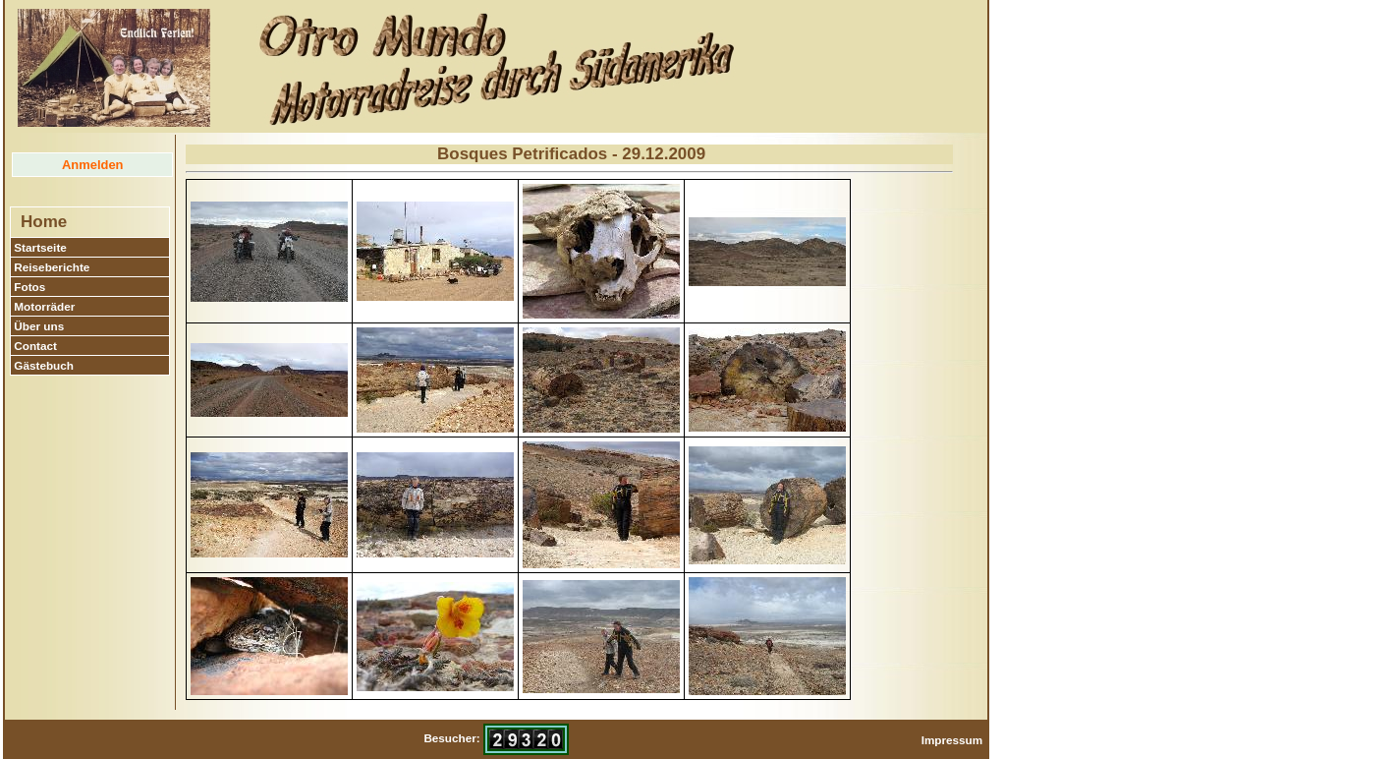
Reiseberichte (51, 267)
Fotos (29, 286)
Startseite (40, 247)
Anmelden (92, 164)
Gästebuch (44, 365)
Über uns (39, 326)
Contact (35, 345)
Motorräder (44, 306)
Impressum (952, 739)
